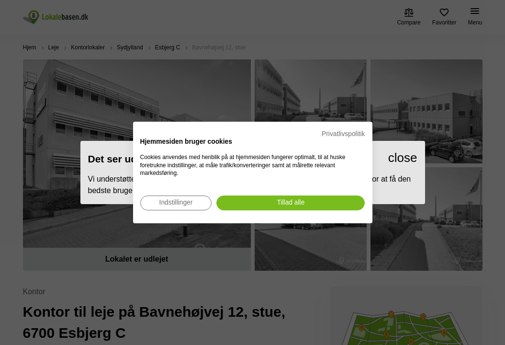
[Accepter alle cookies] (290, 203)
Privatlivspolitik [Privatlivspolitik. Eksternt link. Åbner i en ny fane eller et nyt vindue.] (343, 134)
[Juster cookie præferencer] (176, 203)
